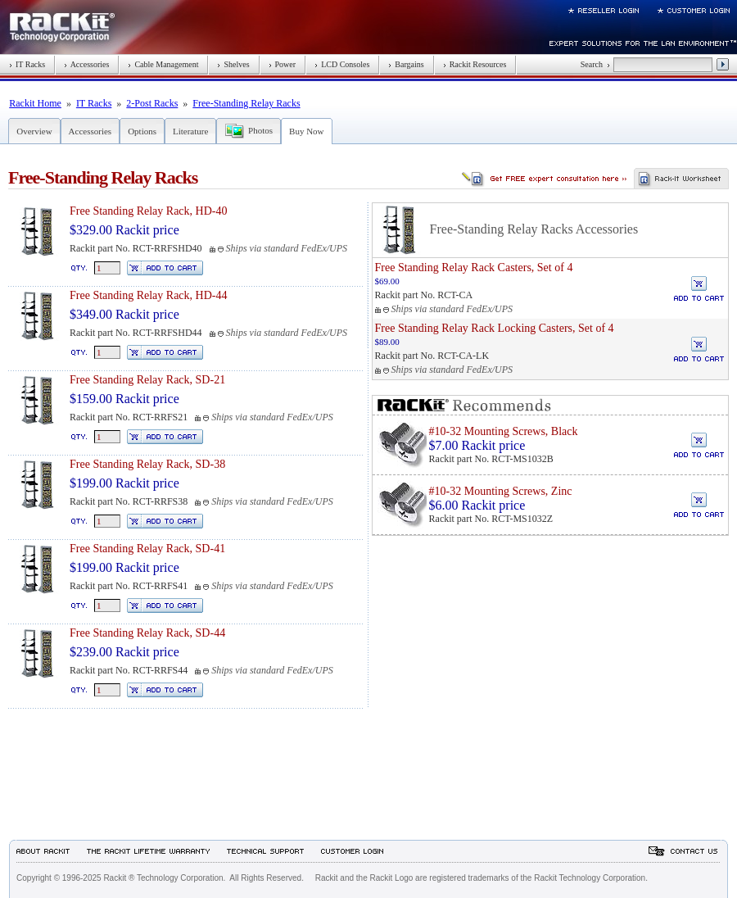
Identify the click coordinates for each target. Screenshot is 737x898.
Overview (34, 131)
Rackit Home (35, 103)
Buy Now (306, 131)
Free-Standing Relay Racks (246, 103)
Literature (190, 131)
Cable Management (163, 64)
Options (142, 131)
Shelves (233, 64)
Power (282, 64)
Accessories (86, 64)
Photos (260, 130)
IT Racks (27, 64)
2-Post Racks (152, 103)
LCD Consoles (341, 64)
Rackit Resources (475, 64)
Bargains (405, 64)
